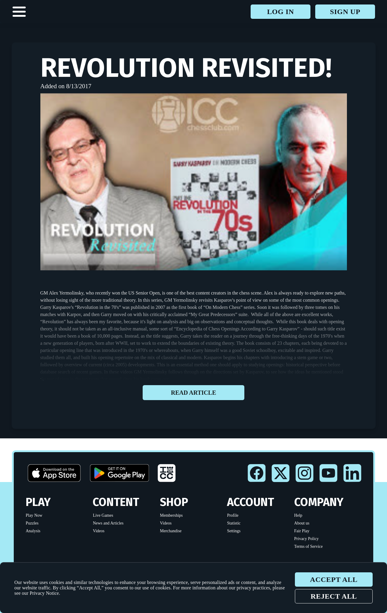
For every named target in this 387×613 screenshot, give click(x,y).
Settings (233, 531)
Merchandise (171, 531)
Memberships (171, 515)
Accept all (333, 579)
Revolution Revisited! (186, 68)
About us (302, 523)
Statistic (233, 523)
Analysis (33, 531)
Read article (193, 392)
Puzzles (32, 523)
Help (298, 515)
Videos (98, 531)
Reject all (333, 596)
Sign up (345, 12)
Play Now (34, 515)
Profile (232, 515)
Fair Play (302, 531)
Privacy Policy (306, 538)
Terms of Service (308, 546)
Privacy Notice (44, 593)
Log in (280, 12)
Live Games (103, 515)
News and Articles (108, 523)
